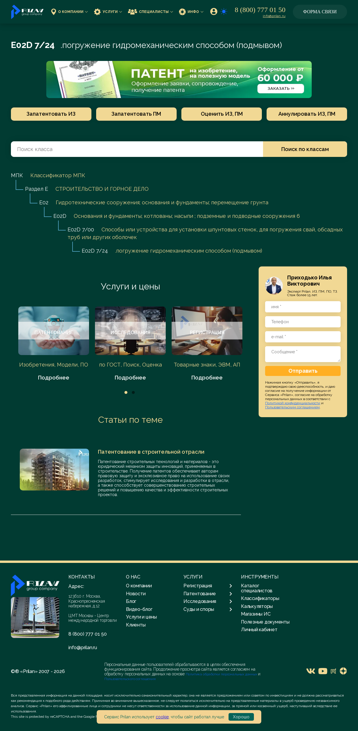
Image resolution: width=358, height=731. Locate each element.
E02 (43, 202)
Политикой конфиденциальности (292, 403)
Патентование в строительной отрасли (151, 452)
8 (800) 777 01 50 (260, 10)
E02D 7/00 (81, 229)
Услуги (108, 12)
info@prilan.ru (274, 16)
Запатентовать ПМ (136, 114)
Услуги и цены (130, 286)
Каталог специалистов (256, 588)
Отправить (303, 371)
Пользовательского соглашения (130, 679)
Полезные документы (265, 622)
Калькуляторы (257, 606)
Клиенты (135, 625)
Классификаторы (260, 598)
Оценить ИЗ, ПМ (222, 114)
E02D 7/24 (95, 251)
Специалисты (150, 12)
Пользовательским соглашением (292, 407)
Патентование (207, 593)
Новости (135, 593)
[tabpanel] (53, 344)
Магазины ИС (255, 614)
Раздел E (36, 189)
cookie (162, 717)
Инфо (191, 12)
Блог (131, 601)
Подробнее (53, 377)
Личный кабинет (259, 629)
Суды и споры (207, 609)
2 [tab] (133, 392)
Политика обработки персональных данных (222, 674)
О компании (69, 12)
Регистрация (207, 586)
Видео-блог (139, 609)
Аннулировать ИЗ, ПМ (308, 114)
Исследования (207, 601)
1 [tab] (125, 392)
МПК (17, 175)
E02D (59, 216)
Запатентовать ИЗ (50, 114)
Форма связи (320, 11)
